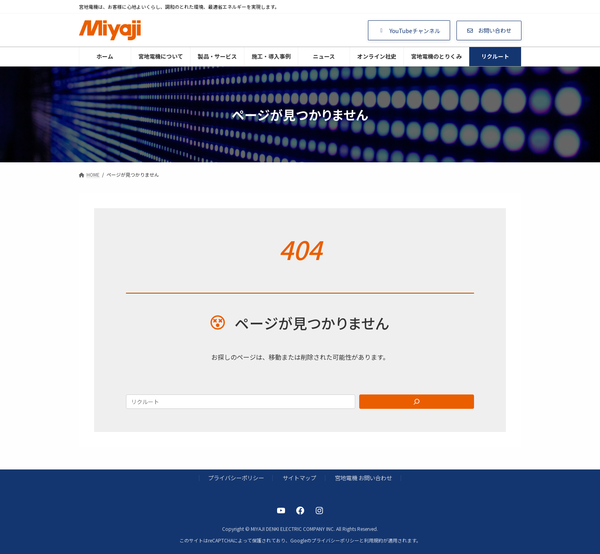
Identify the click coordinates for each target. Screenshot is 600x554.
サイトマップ (299, 478)
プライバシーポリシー (236, 478)
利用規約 (373, 540)
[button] (409, 30)
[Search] (416, 401)
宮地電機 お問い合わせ (363, 478)
